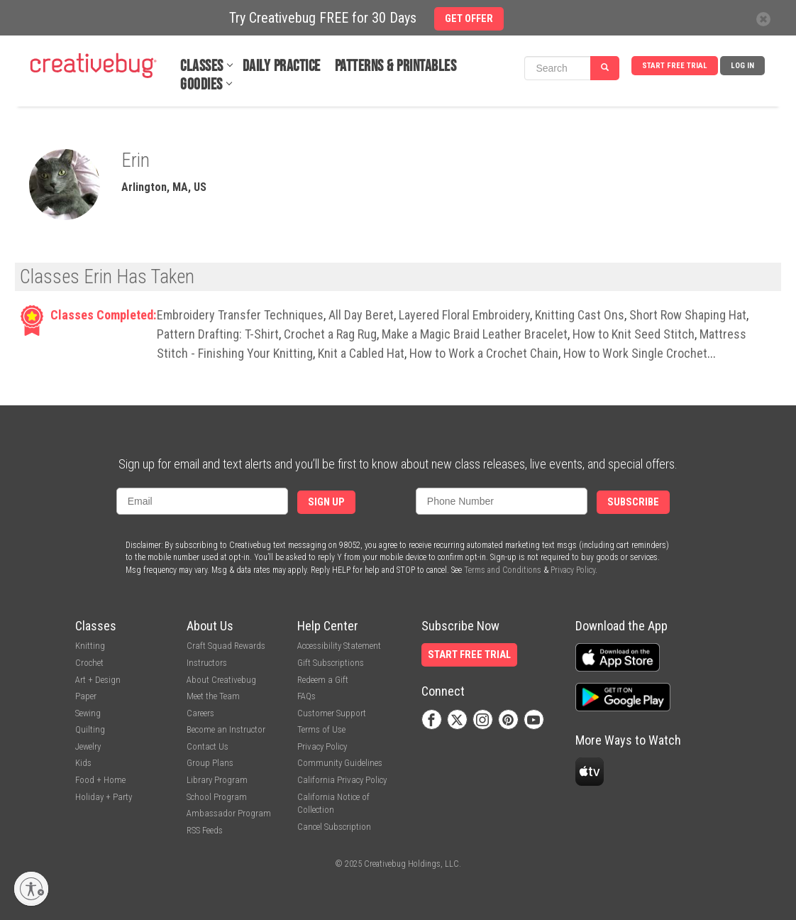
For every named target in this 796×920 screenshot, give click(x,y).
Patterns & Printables (396, 66)
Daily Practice (282, 66)
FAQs (306, 696)
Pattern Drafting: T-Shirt (218, 334)
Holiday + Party (103, 797)
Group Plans (210, 762)
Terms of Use (321, 729)
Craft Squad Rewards (226, 645)
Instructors (207, 662)
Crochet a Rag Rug (330, 334)
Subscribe (633, 502)
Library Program (217, 779)
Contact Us (207, 746)
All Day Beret (361, 314)
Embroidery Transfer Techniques (240, 314)
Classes (201, 66)
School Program (217, 797)
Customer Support (331, 713)
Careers (200, 713)
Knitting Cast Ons (579, 314)
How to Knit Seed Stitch (634, 334)
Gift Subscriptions (330, 662)
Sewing (88, 713)
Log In (742, 65)
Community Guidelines (339, 762)
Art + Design (98, 679)
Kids (83, 762)
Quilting (90, 729)
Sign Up (326, 502)
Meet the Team (213, 696)
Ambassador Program (229, 813)
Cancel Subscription (334, 826)
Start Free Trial (674, 65)
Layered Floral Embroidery (464, 314)
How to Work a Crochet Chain (483, 353)
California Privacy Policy (342, 779)
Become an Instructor (226, 729)
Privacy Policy (573, 570)
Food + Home (100, 779)
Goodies (201, 84)
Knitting (90, 645)
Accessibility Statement (339, 645)
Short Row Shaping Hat (687, 314)
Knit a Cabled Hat (361, 353)
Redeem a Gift (322, 679)
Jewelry (88, 746)
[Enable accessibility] (31, 889)
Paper (85, 696)
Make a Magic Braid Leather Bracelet (475, 334)
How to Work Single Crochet (635, 353)
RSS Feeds (205, 830)
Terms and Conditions (502, 570)
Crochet (89, 662)
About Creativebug (221, 679)
